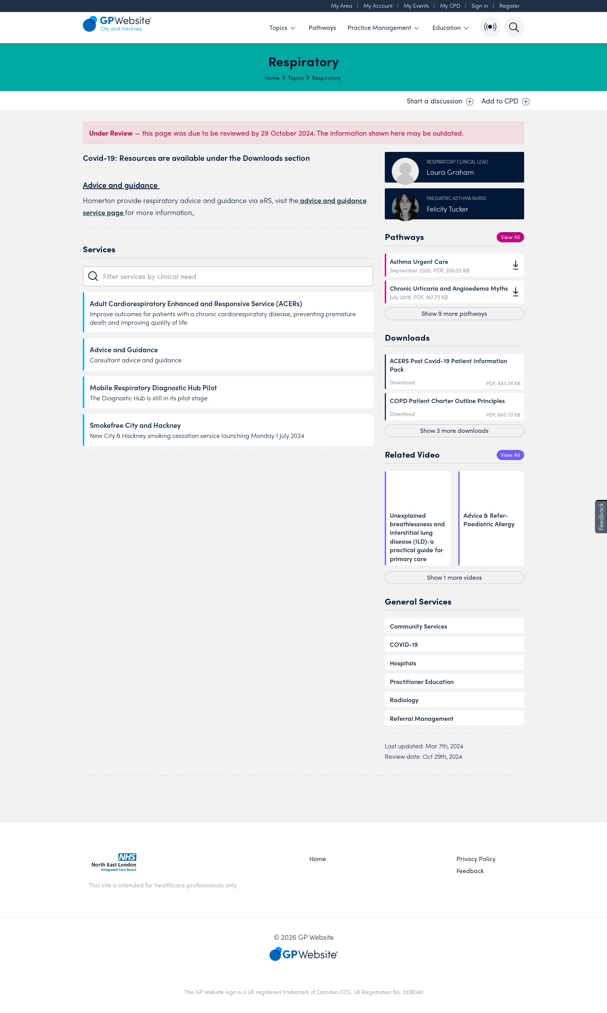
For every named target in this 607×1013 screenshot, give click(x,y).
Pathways (322, 27)
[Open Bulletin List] (490, 27)
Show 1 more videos (454, 577)
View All (510, 237)
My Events (416, 5)
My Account (378, 5)
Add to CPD (506, 101)
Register (509, 5)
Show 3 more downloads (454, 430)
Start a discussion (440, 101)
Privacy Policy (476, 859)
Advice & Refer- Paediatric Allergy (488, 519)
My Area (341, 5)
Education (450, 27)
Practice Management (383, 27)
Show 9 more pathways (454, 313)
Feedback (470, 871)
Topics (282, 27)
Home (272, 77)
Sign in (480, 5)
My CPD (450, 5)
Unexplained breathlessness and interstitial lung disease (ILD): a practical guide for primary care (417, 537)
